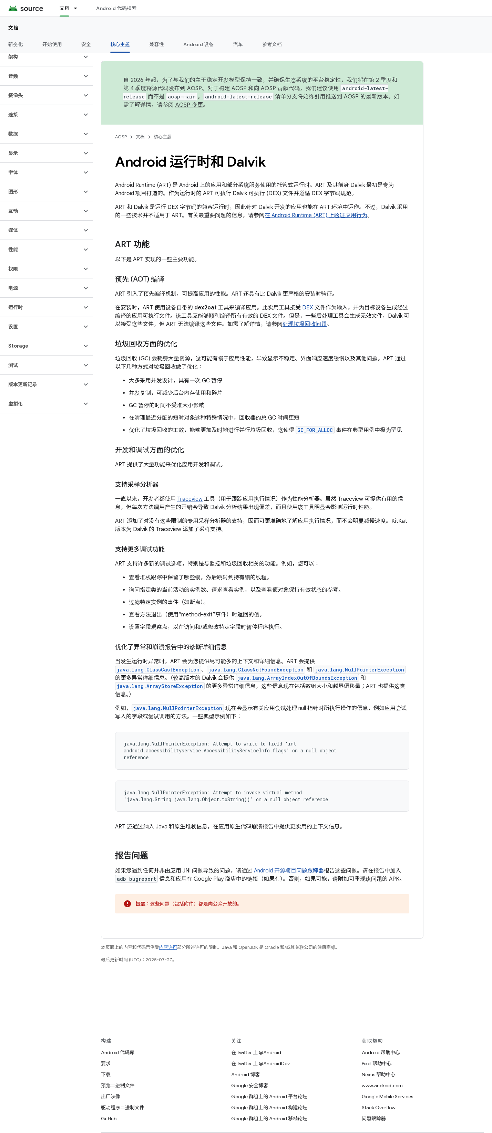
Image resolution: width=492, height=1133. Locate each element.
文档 (13, 28)
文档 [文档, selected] (65, 8)
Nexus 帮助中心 (379, 1074)
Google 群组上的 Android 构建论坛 (269, 1107)
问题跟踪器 (374, 1118)
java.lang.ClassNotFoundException (256, 669)
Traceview (190, 499)
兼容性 (156, 44)
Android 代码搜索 (116, 8)
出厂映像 (110, 1096)
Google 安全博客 (249, 1085)
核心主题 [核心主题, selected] (120, 44)
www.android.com (382, 1085)
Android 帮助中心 (381, 1052)
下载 (106, 1074)
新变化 (15, 44)
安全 (86, 44)
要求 (106, 1063)
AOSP (121, 137)
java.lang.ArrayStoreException (160, 686)
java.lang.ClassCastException (158, 669)
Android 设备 (198, 44)
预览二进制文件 (118, 1085)
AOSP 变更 (189, 105)
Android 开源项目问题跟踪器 (289, 870)
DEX (307, 307)
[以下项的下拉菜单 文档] (78, 8)
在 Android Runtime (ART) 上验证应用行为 (316, 215)
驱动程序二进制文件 (122, 1107)
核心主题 (163, 137)
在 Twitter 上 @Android (256, 1052)
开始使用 (52, 44)
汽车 (238, 44)
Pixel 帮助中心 (377, 1063)
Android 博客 (245, 1074)
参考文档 (272, 44)
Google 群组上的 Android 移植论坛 (269, 1118)
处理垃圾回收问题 (305, 324)
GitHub (108, 1118)
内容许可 (168, 947)
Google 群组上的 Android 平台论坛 (269, 1096)
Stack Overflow (379, 1107)
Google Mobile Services (387, 1096)
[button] (41, 56)
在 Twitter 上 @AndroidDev (260, 1063)
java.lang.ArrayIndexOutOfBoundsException (297, 678)
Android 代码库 (117, 1052)
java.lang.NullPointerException (359, 669)
